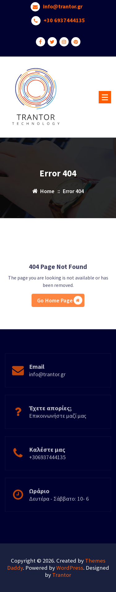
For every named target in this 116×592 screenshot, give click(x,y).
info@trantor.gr (63, 4)
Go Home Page (59, 313)
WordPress (69, 567)
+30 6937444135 (64, 18)
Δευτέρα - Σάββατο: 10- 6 (59, 508)
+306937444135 (47, 467)
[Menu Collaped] (105, 97)
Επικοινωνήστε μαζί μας (57, 426)
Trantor (61, 574)
